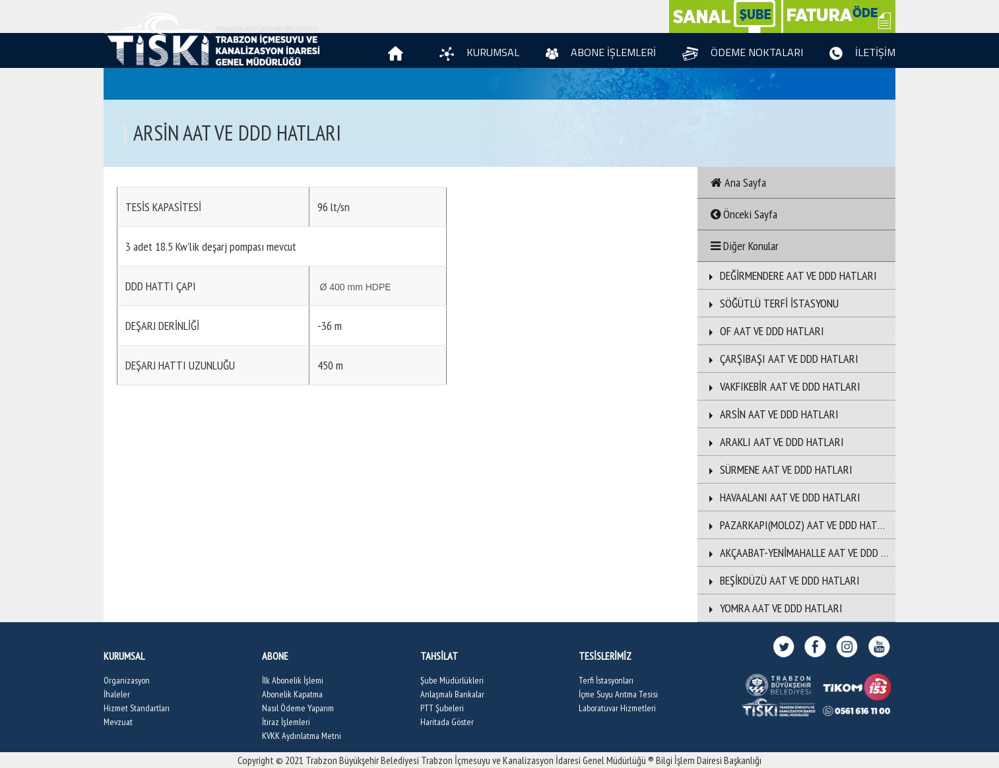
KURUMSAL (479, 52)
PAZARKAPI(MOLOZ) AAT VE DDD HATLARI (800, 524)
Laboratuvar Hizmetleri (617, 708)
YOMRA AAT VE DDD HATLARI (773, 608)
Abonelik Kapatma (292, 694)
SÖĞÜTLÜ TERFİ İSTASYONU (771, 303)
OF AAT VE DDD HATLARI (764, 330)
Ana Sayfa (738, 182)
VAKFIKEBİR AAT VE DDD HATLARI (782, 386)
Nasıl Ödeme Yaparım (298, 708)
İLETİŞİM (862, 52)
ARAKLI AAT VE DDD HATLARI (774, 441)
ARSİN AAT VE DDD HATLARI (771, 414)
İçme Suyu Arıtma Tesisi (618, 694)
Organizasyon (127, 680)
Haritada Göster (447, 722)
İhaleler (117, 694)
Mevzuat (118, 722)
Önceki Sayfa (744, 214)
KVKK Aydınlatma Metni (301, 736)
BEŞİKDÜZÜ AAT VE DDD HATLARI (782, 580)
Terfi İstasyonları (606, 680)
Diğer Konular (745, 245)
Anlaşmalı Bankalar (452, 694)
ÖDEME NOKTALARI (742, 52)
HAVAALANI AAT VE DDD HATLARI (782, 497)
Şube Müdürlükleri (452, 680)
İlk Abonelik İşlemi (292, 680)
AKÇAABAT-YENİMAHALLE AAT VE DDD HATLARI (811, 552)
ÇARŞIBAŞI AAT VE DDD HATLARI (781, 358)
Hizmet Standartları (137, 708)
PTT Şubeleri (442, 708)
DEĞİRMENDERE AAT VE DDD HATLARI (790, 275)
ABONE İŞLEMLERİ (601, 52)
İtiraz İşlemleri (286, 722)
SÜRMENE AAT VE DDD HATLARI (778, 469)
